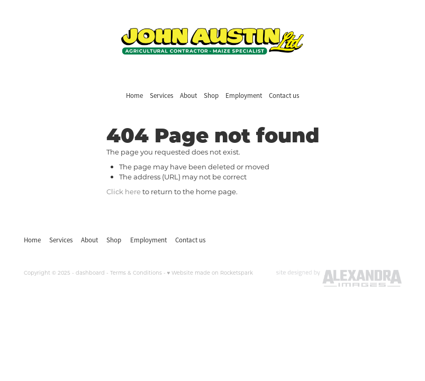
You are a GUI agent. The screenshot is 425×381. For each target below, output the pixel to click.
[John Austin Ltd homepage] (212, 41)
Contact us (284, 95)
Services (161, 95)
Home (134, 95)
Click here (123, 191)
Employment (243, 95)
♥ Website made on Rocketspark (210, 272)
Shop (211, 95)
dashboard (90, 272)
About (188, 95)
